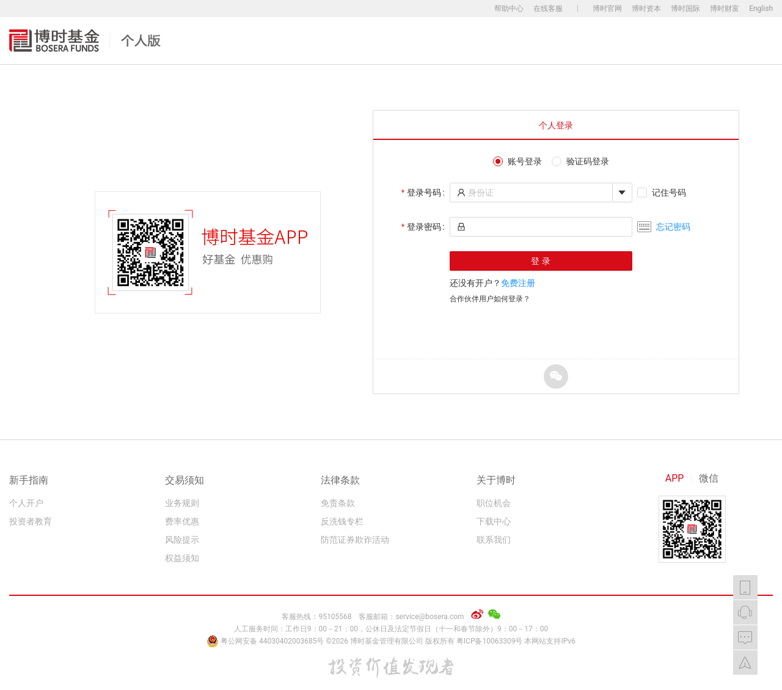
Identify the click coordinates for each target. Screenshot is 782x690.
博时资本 (646, 8)
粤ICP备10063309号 (489, 641)
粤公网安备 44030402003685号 (266, 641)
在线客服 (548, 8)
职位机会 (494, 503)
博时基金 (85, 40)
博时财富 (724, 8)
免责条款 (338, 503)
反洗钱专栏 (342, 521)
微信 (708, 478)
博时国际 (685, 8)
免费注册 (518, 283)
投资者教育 (30, 521)
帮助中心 (509, 8)
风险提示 (182, 540)
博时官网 (607, 8)
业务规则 (182, 503)
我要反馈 (745, 637)
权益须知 (182, 558)
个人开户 (26, 503)
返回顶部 (745, 662)
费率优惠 (182, 521)
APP (674, 478)
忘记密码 (673, 227)
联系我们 (494, 540)
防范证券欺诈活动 (355, 540)
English (761, 8)
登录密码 (424, 227)
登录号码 (424, 192)
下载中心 (494, 521)
